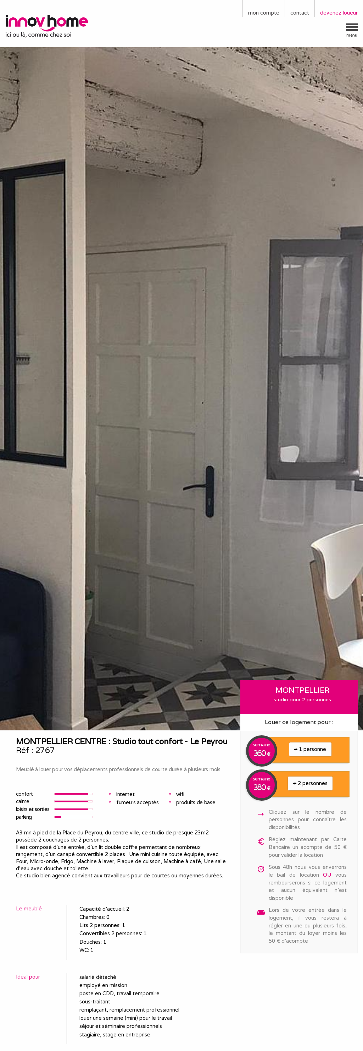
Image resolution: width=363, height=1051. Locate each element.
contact (299, 12)
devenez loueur (339, 12)
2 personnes (310, 783)
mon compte (263, 12)
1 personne (310, 749)
